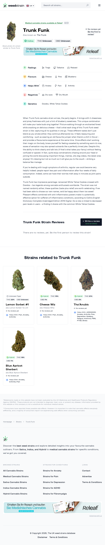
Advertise (87, 476)
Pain (58, 86)
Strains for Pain (50, 476)
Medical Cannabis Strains (16, 476)
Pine (58, 76)
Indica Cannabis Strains (15, 488)
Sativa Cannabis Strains (15, 482)
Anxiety (46, 86)
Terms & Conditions (92, 482)
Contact (86, 470)
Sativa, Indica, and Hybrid (32, 449)
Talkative (58, 67)
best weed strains (26, 445)
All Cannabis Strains (13, 470)
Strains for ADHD (51, 488)
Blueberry (70, 76)
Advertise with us (95, 58)
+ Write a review (91, 222)
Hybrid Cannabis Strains (15, 493)
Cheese (47, 76)
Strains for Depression (54, 482)
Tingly (46, 67)
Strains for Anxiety (52, 470)
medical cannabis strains (62, 449)
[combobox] (66, 5)
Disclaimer (42, 537)
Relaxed (72, 67)
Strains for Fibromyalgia (55, 493)
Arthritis (70, 86)
